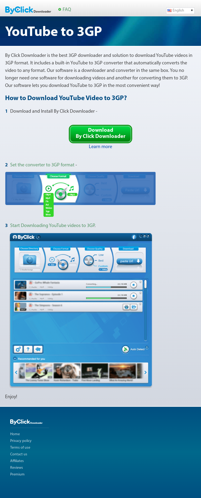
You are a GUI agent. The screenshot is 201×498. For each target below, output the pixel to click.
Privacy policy (21, 441)
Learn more (100, 146)
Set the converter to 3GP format (42, 165)
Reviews (16, 468)
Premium (17, 475)
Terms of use (20, 448)
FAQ (67, 9)
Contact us (18, 454)
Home (15, 434)
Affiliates (17, 461)
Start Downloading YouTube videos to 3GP (52, 225)
